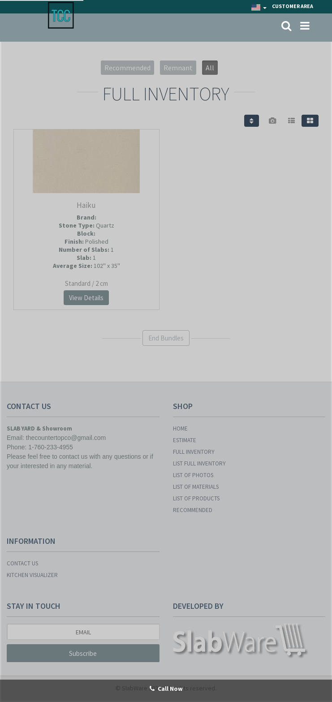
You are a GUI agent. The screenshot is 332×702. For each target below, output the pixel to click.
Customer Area (292, 6)
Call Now (166, 689)
